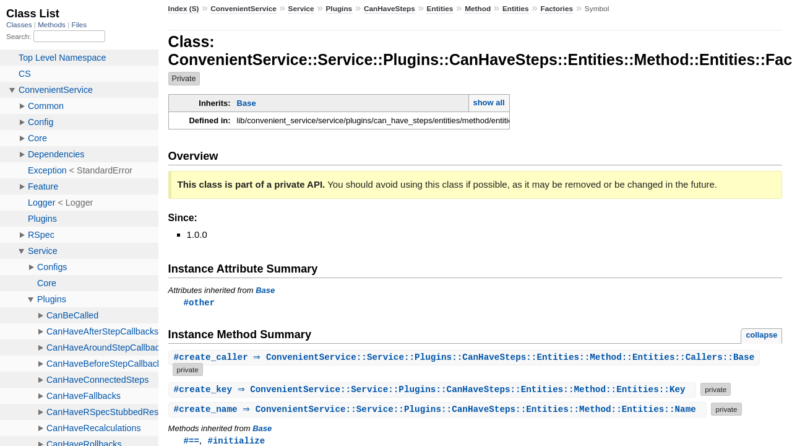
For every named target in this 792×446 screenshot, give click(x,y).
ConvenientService (243, 8)
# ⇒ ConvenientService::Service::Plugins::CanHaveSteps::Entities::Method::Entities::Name (439, 410)
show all (488, 102)
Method (478, 8)
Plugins (338, 8)
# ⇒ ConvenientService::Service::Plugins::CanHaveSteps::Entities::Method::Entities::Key (434, 390)
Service (301, 8)
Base (246, 103)
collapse (761, 335)
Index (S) (183, 8)
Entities (440, 8)
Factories (556, 8)
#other (199, 302)
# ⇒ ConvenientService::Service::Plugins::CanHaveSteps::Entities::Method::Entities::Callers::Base (466, 358)
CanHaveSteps (389, 8)
